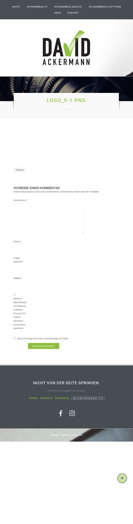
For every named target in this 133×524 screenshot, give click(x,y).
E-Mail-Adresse (18, 260)
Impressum (46, 398)
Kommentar (20, 200)
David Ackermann (74, 434)
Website (17, 278)
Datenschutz (62, 398)
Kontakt (33, 398)
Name (17, 241)
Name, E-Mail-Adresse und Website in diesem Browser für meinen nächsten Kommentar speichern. (20, 313)
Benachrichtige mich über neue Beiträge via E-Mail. (42, 338)
